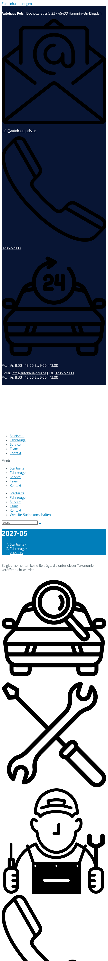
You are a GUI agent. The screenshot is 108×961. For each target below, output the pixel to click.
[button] (54, 461)
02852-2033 (11, 248)
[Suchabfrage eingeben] (20, 522)
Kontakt (15, 453)
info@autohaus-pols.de (19, 131)
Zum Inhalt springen (17, 4)
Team (14, 449)
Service (15, 444)
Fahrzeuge (18, 440)
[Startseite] (17, 544)
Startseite (17, 436)
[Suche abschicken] (40, 523)
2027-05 (16, 553)
